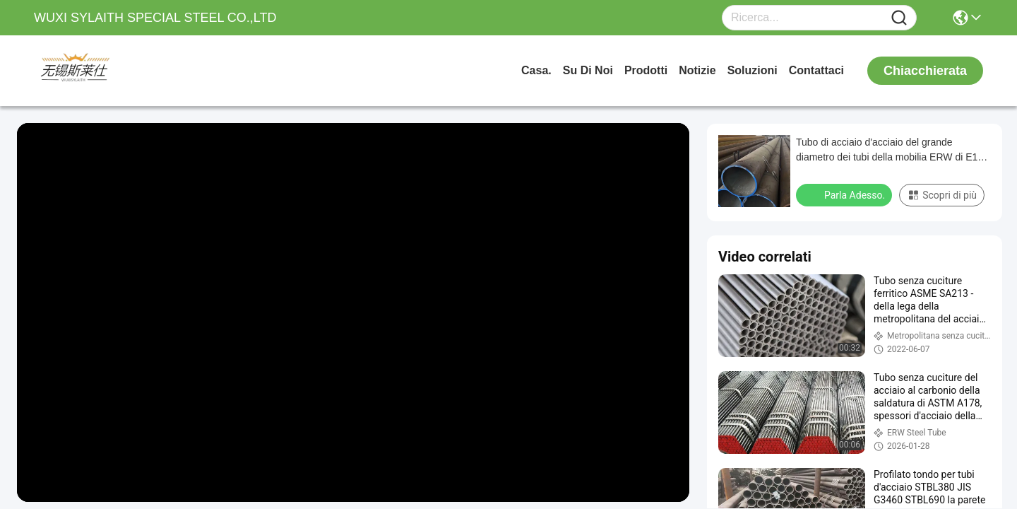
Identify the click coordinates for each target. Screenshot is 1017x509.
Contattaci (816, 70)
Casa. (536, 70)
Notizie (697, 70)
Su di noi (588, 70)
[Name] (899, 18)
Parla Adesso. (845, 194)
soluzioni (752, 70)
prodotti (645, 70)
